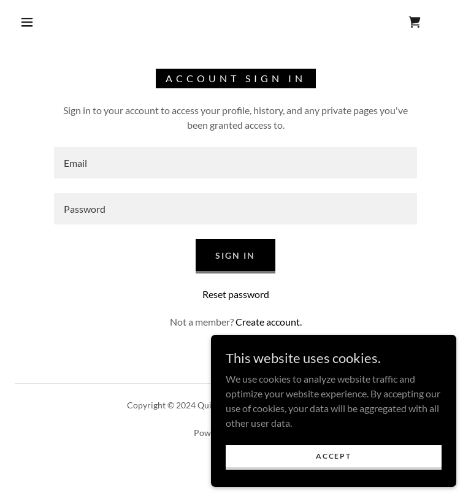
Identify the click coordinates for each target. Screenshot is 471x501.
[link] (414, 22)
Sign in (235, 255)
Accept (333, 456)
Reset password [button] (235, 294)
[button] (27, 22)
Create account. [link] (269, 321)
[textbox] (235, 162)
